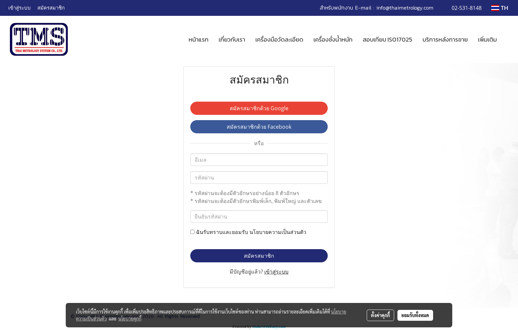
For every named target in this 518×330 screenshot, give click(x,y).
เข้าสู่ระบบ (19, 7)
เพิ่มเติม (487, 39)
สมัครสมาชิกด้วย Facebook (259, 126)
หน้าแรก (198, 39)
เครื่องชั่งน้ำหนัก (333, 39)
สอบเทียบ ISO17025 (387, 39)
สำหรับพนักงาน (336, 8)
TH (499, 7)
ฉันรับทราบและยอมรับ (248, 232)
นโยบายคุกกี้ (129, 318)
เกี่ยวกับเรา (232, 39)
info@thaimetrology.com (404, 8)
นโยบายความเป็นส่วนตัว (277, 232)
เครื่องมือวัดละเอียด (279, 39)
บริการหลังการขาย (445, 39)
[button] (507, 39)
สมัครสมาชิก (51, 7)
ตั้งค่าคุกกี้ (380, 315)
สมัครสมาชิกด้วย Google (259, 108)
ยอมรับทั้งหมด (415, 315)
